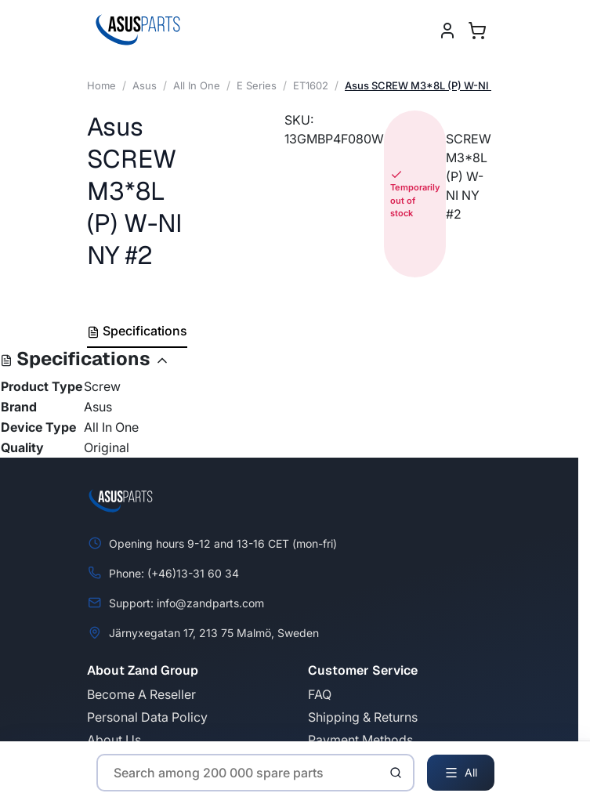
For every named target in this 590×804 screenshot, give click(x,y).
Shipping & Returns (363, 717)
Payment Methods (360, 740)
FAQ (319, 694)
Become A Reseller (141, 694)
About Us (114, 740)
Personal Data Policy (147, 717)
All (460, 773)
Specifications (137, 331)
